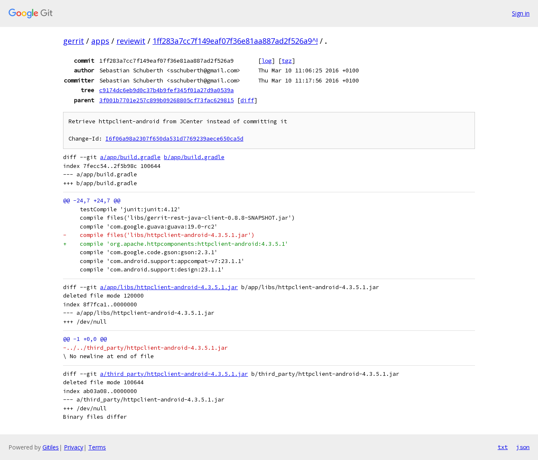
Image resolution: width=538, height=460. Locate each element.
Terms (97, 447)
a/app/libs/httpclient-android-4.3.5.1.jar (169, 287)
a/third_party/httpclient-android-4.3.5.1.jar (174, 374)
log (266, 60)
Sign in (521, 13)
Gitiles (50, 447)
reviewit (130, 41)
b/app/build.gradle (194, 157)
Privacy (73, 447)
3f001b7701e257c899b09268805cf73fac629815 (166, 100)
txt (503, 447)
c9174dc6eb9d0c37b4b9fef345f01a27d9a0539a (166, 90)
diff (247, 100)
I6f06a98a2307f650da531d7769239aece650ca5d (174, 138)
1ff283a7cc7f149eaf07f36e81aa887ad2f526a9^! (235, 41)
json (523, 447)
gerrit (73, 41)
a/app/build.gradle (130, 157)
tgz (287, 60)
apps (100, 41)
